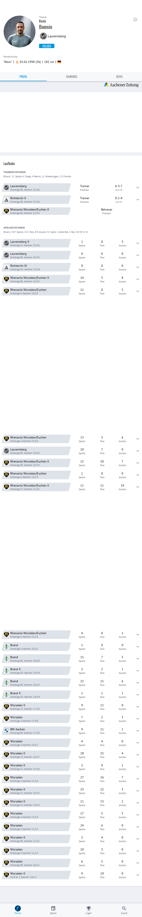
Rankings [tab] (71, 76)
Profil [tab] (23, 76)
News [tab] (119, 76)
